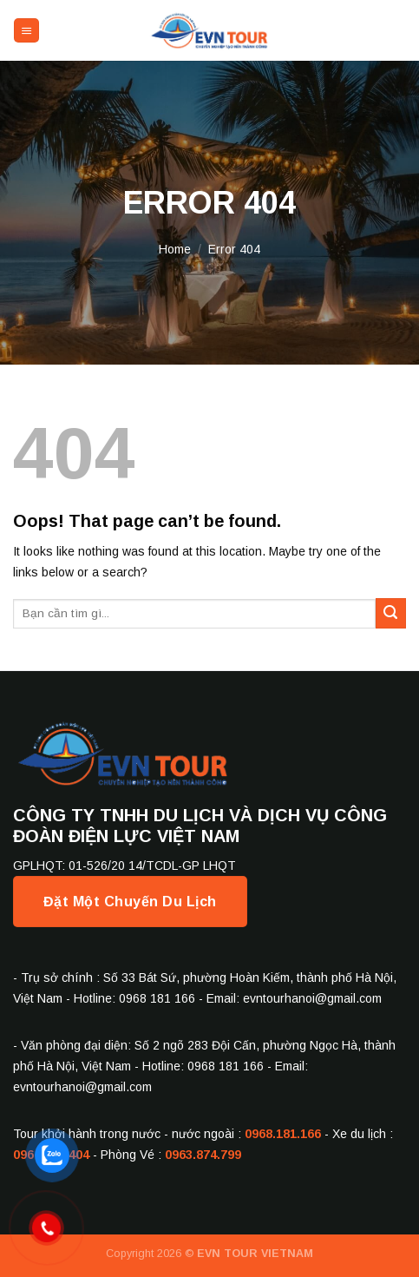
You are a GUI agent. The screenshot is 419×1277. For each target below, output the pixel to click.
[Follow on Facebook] (376, 30)
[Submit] (391, 613)
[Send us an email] (396, 30)
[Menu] (26, 30)
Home (175, 249)
